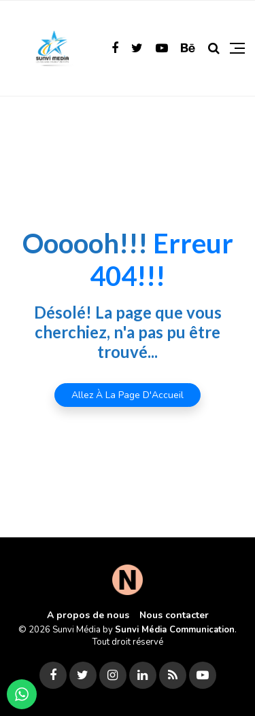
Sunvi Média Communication (175, 630)
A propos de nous (88, 615)
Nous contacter (174, 615)
